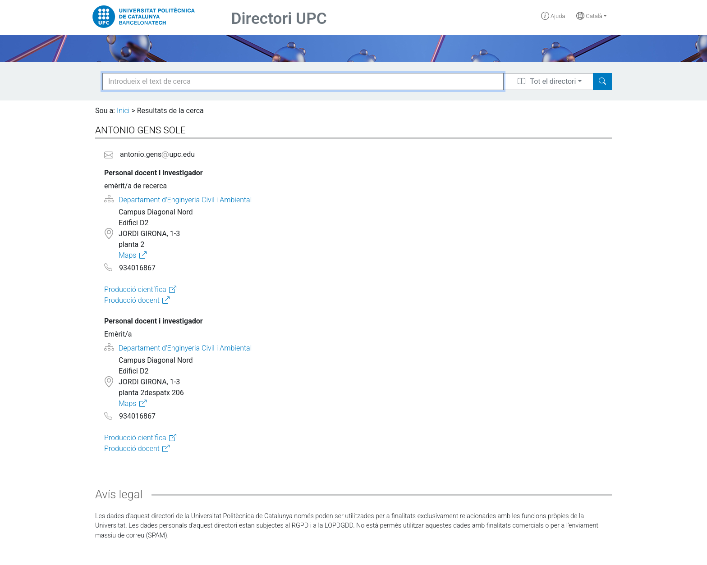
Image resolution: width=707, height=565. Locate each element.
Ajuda (553, 16)
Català (589, 16)
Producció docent (132, 300)
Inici (123, 110)
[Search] (602, 81)
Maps (127, 255)
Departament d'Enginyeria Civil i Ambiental (185, 200)
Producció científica (135, 289)
